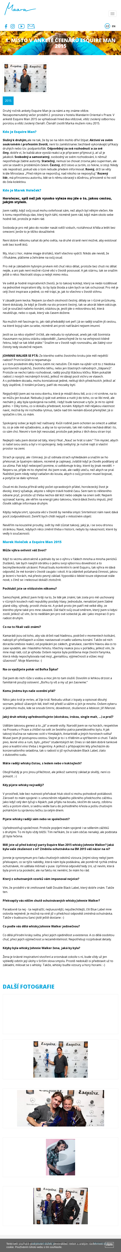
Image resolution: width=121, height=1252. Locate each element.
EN (113, 26)
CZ (107, 26)
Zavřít (109, 1244)
